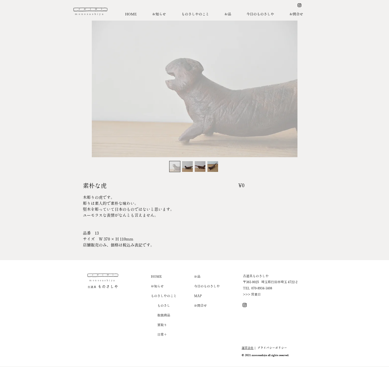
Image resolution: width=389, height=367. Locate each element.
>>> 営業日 (252, 294)
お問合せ (200, 305)
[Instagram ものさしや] (299, 5)
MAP (198, 295)
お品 (197, 276)
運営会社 (248, 347)
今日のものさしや (207, 286)
